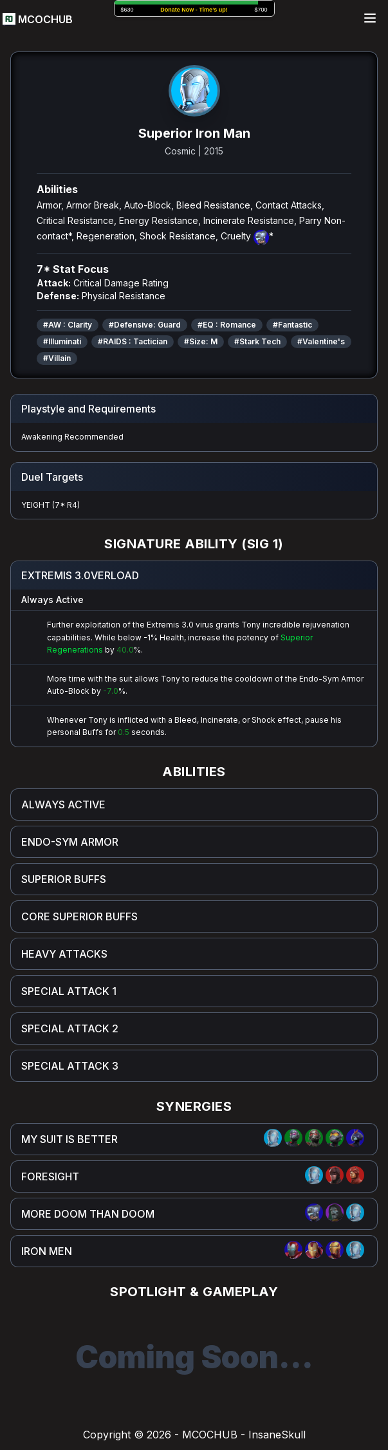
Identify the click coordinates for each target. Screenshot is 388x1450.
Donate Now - (194, 9)
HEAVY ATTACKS (64, 953)
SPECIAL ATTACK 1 (68, 991)
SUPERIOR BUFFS (63, 879)
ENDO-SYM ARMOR (69, 841)
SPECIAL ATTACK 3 (69, 1065)
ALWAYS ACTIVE (63, 804)
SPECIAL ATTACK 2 (69, 1028)
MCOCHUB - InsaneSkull (244, 1434)
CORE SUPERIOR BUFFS (79, 916)
